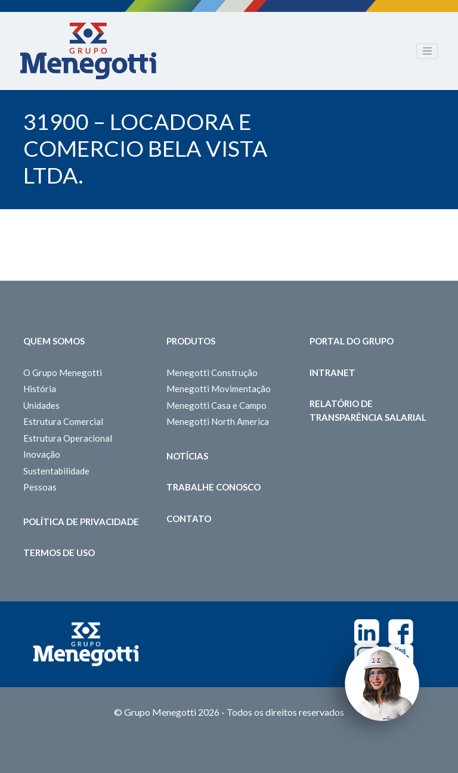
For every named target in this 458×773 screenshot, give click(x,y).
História (39, 388)
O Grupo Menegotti (62, 372)
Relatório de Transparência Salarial (368, 410)
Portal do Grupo (352, 341)
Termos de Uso (59, 552)
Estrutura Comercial (63, 421)
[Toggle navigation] (427, 51)
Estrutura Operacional (67, 438)
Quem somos (54, 341)
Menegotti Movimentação (218, 388)
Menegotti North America (217, 421)
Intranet (332, 372)
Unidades (41, 405)
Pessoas (40, 487)
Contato (188, 518)
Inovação (41, 454)
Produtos (190, 341)
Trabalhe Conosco (213, 487)
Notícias (187, 456)
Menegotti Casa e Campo (216, 405)
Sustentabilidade (56, 470)
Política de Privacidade (81, 521)
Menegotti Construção (212, 372)
